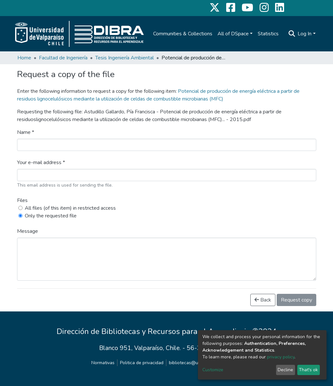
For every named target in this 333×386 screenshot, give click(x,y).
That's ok (308, 370)
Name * (25, 132)
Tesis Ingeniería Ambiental (124, 57)
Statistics (268, 33)
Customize (212, 370)
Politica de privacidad (141, 363)
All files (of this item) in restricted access (70, 208)
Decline (285, 370)
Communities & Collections (182, 33)
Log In (304, 33)
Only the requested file (51, 215)
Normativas (103, 363)
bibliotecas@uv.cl (187, 363)
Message (27, 231)
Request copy (296, 299)
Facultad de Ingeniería (63, 57)
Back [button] (262, 299)
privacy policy (280, 357)
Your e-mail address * (41, 162)
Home (24, 57)
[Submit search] (292, 34)
